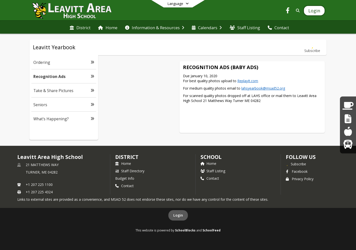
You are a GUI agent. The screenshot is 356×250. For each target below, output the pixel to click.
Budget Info (124, 178)
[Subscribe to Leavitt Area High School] (296, 164)
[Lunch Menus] (348, 131)
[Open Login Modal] (314, 10)
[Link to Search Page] (297, 10)
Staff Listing (212, 171)
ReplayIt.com (247, 80)
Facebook (297, 171)
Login (178, 215)
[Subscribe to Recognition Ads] (312, 47)
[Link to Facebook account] (287, 11)
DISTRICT (126, 156)
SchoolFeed (211, 230)
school (211, 156)
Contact (124, 185)
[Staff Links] (348, 119)
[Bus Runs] (348, 144)
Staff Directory (129, 171)
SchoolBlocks (185, 230)
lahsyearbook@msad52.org (263, 88)
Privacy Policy (299, 178)
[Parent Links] (348, 106)
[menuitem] (80, 27)
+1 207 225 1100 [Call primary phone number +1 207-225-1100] (39, 184)
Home (123, 163)
